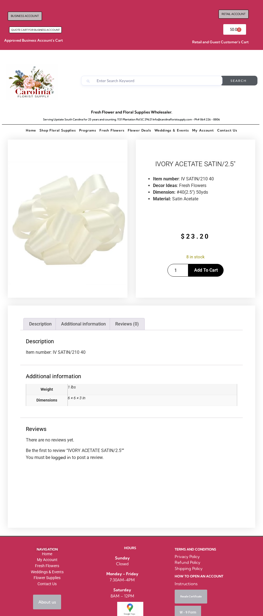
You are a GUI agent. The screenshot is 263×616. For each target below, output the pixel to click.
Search (239, 81)
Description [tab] (40, 324)
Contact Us (227, 130)
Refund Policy (187, 562)
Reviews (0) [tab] (127, 324)
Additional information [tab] (83, 324)
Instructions (186, 583)
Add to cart (206, 270)
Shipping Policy (188, 568)
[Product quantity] (177, 270)
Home (31, 130)
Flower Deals (139, 130)
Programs (87, 130)
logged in (61, 457)
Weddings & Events (171, 130)
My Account (203, 130)
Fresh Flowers (111, 130)
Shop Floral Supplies (57, 130)
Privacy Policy (187, 556)
